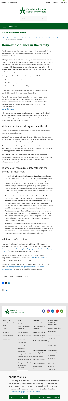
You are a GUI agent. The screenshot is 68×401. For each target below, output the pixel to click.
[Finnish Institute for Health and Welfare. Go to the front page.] (22, 311)
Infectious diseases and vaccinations (25, 347)
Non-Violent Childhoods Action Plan (49, 38)
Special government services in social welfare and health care (40, 338)
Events (5, 329)
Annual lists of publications (52, 354)
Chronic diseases (23, 332)
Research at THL (53, 325)
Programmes (52, 331)
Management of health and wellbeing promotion (24, 365)
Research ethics (52, 345)
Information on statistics (37, 368)
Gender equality (22, 342)
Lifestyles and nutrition (25, 359)
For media (13, 2)
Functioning (21, 339)
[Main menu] (34, 26)
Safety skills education (40, 258)
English (63, 2)
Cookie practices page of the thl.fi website (24, 391)
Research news (52, 342)
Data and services (38, 356)
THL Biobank (52, 338)
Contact (4, 2)
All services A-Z (37, 323)
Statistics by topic (38, 353)
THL (4, 38)
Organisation (52, 369)
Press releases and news (8, 324)
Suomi (48, 2)
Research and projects (31, 38)
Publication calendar (39, 360)
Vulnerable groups (8, 109)
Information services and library (39, 328)
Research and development (15, 38)
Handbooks (51, 358)
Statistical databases (39, 363)
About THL (51, 366)
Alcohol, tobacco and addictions (24, 328)
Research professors (54, 335)
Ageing (20, 323)
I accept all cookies (18, 397)
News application (8, 335)
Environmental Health (24, 335)
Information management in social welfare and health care (25, 354)
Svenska (55, 2)
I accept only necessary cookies (45, 397)
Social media (6, 339)
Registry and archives (39, 332)
